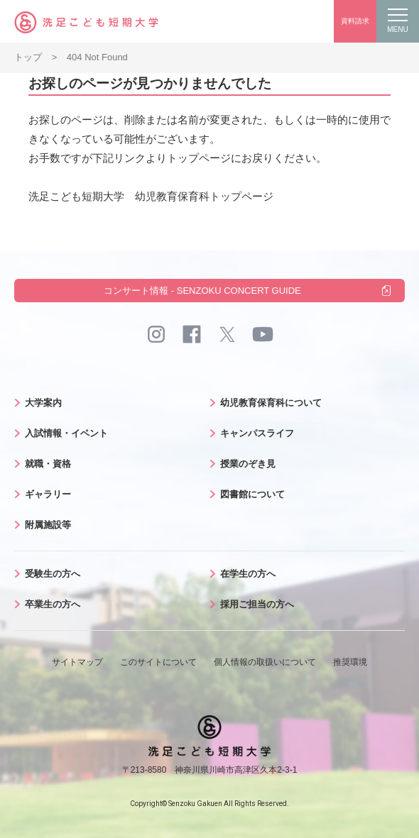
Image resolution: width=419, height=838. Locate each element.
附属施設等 (48, 524)
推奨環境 (350, 662)
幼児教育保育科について (271, 402)
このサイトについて (158, 662)
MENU (397, 21)
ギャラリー (48, 494)
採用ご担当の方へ (257, 604)
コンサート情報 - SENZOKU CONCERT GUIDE (202, 290)
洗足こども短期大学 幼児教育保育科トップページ (150, 196)
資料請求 (355, 21)
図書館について (252, 494)
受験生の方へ (52, 573)
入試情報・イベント (66, 433)
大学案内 (43, 402)
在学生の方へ (248, 573)
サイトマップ (77, 662)
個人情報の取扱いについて (265, 662)
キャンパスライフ (257, 433)
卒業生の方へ (52, 604)
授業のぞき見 (248, 463)
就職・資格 (48, 463)
